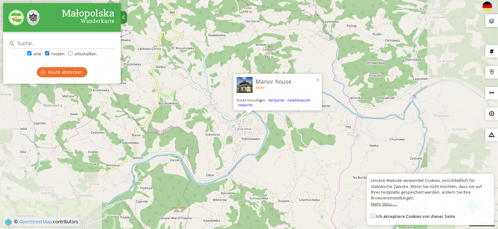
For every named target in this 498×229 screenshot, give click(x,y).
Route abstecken (61, 72)
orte (34, 54)
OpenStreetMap (35, 222)
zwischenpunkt (299, 100)
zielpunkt (245, 105)
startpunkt (276, 100)
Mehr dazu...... (384, 204)
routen (54, 54)
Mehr (260, 87)
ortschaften (82, 54)
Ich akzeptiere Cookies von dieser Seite (415, 216)
